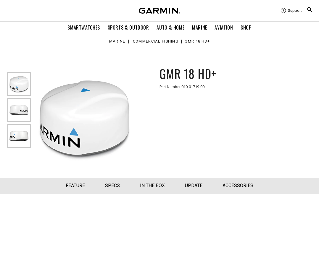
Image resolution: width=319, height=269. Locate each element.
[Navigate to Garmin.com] (159, 10)
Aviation (224, 27)
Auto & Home (170, 27)
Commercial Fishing (155, 41)
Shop (246, 27)
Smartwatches (83, 27)
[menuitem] (291, 10)
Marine (199, 27)
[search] (309, 10)
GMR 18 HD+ (197, 41)
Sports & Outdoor (128, 27)
